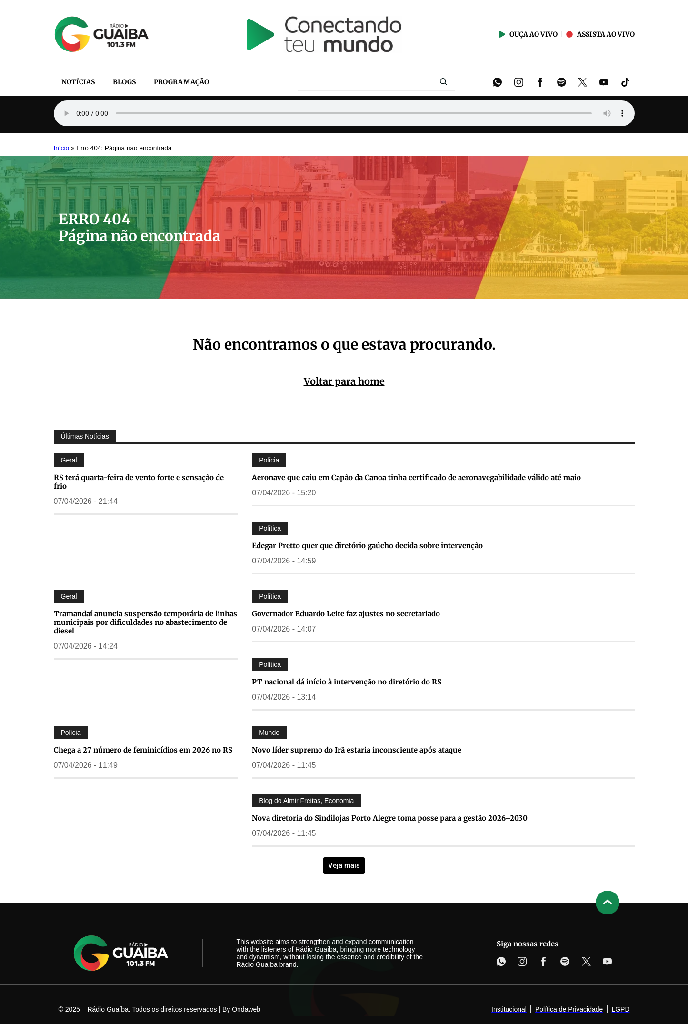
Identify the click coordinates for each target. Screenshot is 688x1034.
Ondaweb (246, 1009)
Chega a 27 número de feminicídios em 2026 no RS (143, 749)
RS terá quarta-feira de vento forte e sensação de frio (139, 482)
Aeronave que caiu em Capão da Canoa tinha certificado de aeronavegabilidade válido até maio (416, 477)
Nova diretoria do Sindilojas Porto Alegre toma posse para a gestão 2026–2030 (390, 818)
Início (62, 147)
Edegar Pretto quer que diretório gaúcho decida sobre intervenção (367, 545)
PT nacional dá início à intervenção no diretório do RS (346, 681)
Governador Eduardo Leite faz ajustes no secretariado (346, 613)
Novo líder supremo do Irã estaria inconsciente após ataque (356, 749)
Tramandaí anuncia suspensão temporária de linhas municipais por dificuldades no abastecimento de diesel (145, 622)
